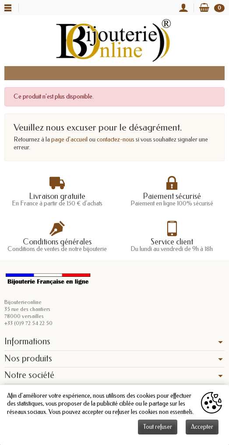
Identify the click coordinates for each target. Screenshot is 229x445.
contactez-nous (115, 139)
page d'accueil (69, 139)
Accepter (202, 427)
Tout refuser (157, 427)
